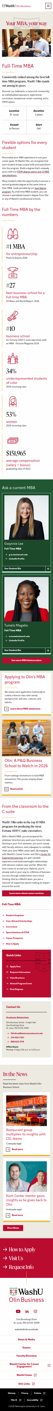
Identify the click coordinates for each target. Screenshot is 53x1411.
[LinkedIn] (27, 1312)
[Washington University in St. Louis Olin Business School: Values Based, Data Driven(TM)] (26, 1301)
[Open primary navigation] (48, 6)
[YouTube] (18, 1312)
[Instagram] (35, 1312)
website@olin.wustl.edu (26, 1329)
